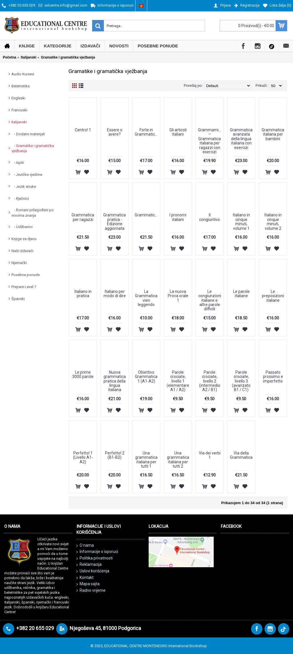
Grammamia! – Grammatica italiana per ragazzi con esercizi (210, 141)
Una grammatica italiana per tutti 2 (178, 459)
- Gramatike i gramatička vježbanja (32, 148)
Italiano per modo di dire (115, 293)
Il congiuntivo (209, 217)
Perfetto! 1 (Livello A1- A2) (83, 457)
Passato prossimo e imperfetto (273, 376)
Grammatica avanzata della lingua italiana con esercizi (241, 139)
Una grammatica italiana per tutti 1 (146, 459)
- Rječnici (20, 198)
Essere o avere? (114, 132)
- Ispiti (17, 162)
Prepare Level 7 (23, 287)
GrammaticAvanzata (147, 215)
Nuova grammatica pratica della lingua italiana (115, 381)
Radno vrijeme (91, 590)
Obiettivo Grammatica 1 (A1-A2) (146, 376)
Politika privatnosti (94, 558)
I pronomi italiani (177, 217)
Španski (18, 299)
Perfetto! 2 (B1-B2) (114, 455)
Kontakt (85, 577)
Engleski (18, 98)
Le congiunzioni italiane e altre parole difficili (209, 300)
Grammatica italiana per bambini (273, 134)
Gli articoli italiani (178, 132)
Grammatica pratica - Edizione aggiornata (114, 221)
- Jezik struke (23, 186)
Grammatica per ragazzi (83, 217)
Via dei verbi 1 (210, 455)
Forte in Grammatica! (146, 132)
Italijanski (19, 122)
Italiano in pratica (83, 293)
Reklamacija (89, 564)
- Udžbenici (22, 227)
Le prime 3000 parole (83, 374)
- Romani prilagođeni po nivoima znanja (32, 212)
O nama (85, 545)
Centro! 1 (83, 130)
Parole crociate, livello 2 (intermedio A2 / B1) (209, 381)
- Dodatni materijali (28, 134)
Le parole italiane (241, 293)
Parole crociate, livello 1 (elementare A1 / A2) (178, 381)
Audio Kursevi (22, 74)
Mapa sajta (88, 584)
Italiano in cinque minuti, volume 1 (241, 221)
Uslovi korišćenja (92, 571)
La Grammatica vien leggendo (146, 298)
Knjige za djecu (24, 239)
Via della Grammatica (241, 455)
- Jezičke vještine (26, 174)
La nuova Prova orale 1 (178, 296)
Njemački (19, 263)
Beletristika (20, 86)
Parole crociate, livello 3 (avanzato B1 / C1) (241, 381)
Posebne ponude (25, 275)
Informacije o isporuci (97, 551)
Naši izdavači (22, 251)
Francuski (19, 110)
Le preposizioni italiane (273, 296)
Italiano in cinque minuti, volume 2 (273, 221)
